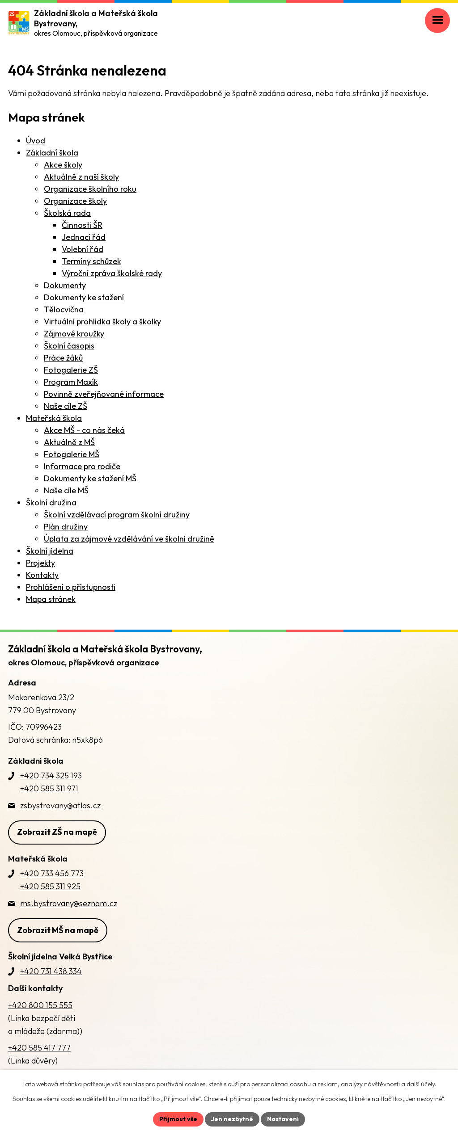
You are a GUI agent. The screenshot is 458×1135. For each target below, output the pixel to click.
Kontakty (42, 575)
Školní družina (51, 502)
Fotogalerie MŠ (71, 454)
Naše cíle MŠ (66, 490)
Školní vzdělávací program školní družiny (117, 514)
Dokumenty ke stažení (84, 297)
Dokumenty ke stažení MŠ (90, 478)
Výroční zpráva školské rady (112, 273)
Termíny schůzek (91, 261)
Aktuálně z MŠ (69, 442)
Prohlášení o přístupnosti (70, 587)
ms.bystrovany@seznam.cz (68, 903)
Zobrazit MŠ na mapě (57, 930)
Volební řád (82, 249)
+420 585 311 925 (50, 886)
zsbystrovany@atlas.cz (60, 805)
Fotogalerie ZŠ (71, 370)
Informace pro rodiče (82, 466)
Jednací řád (84, 237)
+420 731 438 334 (51, 971)
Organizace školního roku (90, 189)
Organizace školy (75, 201)
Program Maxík (71, 382)
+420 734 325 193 (51, 775)
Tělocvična (64, 309)
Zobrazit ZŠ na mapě (57, 832)
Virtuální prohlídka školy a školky (102, 321)
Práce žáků (63, 358)
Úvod (35, 140)
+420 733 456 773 (52, 873)
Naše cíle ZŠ (65, 406)
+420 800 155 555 (40, 1005)
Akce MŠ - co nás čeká (84, 430)
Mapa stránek (51, 599)
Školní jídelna (49, 551)
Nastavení (283, 1119)
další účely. (421, 1084)
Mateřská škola (54, 418)
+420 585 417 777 (39, 1048)
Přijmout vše (178, 1119)
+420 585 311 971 (49, 788)
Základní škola (52, 152)
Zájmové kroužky (74, 333)
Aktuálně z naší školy (81, 177)
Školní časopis (69, 345)
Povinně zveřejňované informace (104, 394)
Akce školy (63, 165)
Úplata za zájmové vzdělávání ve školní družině (129, 539)
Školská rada (67, 213)
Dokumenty (65, 285)
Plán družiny (66, 526)
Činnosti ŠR (82, 225)
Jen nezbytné (232, 1119)
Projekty (40, 563)
